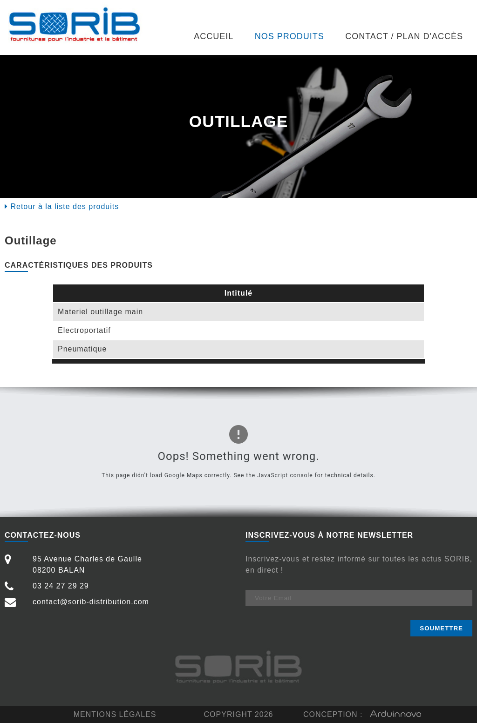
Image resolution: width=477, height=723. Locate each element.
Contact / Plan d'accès (404, 36)
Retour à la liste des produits (62, 206)
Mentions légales (115, 714)
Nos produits (289, 36)
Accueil (213, 36)
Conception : (362, 714)
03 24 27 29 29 (47, 586)
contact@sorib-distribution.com (77, 602)
